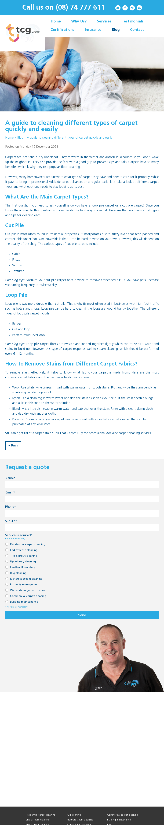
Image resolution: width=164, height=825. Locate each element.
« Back (13, 445)
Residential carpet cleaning (25, 544)
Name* (10, 478)
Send (82, 615)
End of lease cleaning (21, 550)
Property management (22, 584)
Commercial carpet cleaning (25, 596)
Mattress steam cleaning (23, 578)
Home (9, 137)
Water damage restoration (25, 590)
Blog (20, 137)
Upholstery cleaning (20, 561)
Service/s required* (18, 537)
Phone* (10, 507)
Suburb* (11, 521)
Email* (10, 492)
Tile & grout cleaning (21, 555)
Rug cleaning (16, 573)
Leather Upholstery (20, 567)
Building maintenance (21, 601)
